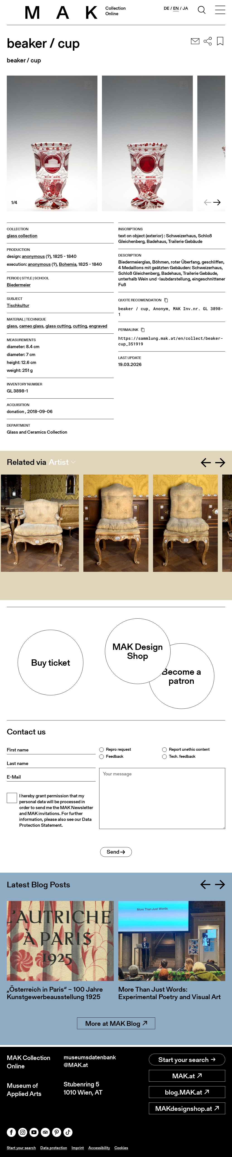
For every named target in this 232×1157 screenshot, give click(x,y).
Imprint (80, 1147)
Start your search (186, 1059)
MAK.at (187, 1076)
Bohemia (67, 264)
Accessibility (102, 1147)
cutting (80, 326)
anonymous (33, 256)
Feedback (114, 756)
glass (12, 326)
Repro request (118, 749)
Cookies (125, 1147)
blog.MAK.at (187, 1092)
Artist (59, 462)
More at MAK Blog (116, 1025)
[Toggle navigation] (220, 11)
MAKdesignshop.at (187, 1108)
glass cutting (58, 326)
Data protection (55, 1147)
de (166, 8)
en (176, 8)
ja (185, 8)
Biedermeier (19, 285)
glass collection (22, 236)
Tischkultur (18, 305)
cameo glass (31, 326)
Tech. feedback (182, 756)
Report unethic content (189, 749)
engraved (98, 326)
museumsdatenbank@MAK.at (88, 1062)
